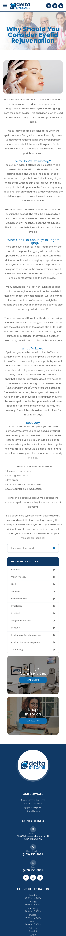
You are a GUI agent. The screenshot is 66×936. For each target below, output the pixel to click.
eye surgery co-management (26, 635)
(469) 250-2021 (33, 854)
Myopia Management (33, 807)
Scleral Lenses (33, 811)
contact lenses (19, 598)
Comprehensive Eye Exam (33, 800)
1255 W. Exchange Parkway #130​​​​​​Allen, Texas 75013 (33, 837)
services (15, 591)
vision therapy (18, 576)
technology (17, 649)
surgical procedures (21, 620)
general (15, 569)
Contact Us (33, 720)
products (15, 627)
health (14, 584)
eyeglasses (16, 606)
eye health (16, 613)
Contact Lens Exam (33, 803)
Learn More (33, 680)
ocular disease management (26, 642)
